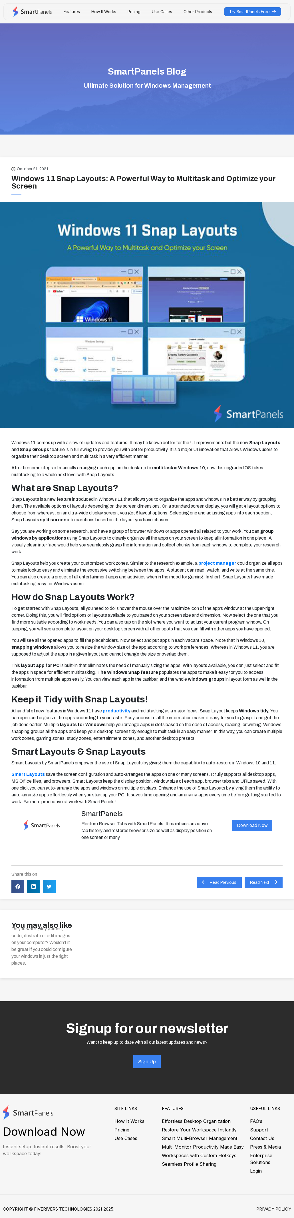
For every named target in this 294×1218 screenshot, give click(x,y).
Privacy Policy (273, 1209)
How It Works (103, 11)
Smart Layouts (28, 774)
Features (72, 11)
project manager (217, 563)
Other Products (198, 11)
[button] (17, 886)
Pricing (134, 11)
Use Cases (162, 11)
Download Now (252, 825)
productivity (116, 710)
